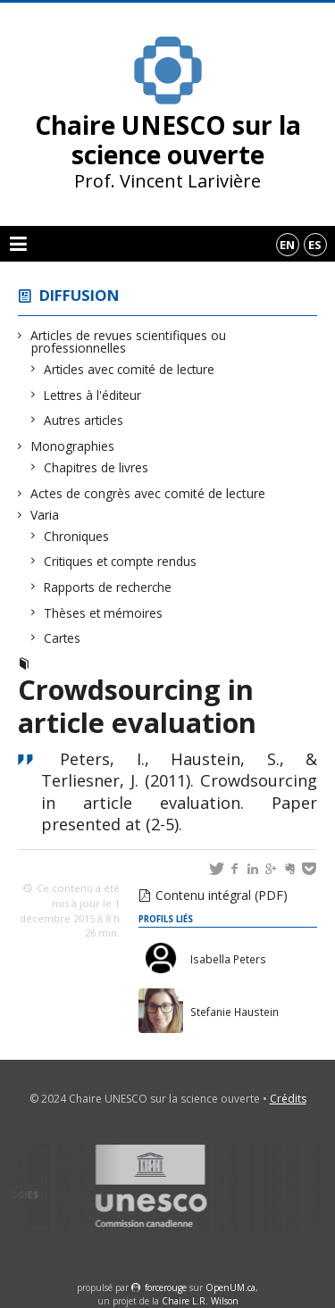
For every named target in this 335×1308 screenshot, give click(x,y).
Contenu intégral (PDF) (221, 895)
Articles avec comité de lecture (129, 369)
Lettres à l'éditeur (93, 395)
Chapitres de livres (96, 467)
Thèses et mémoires (104, 612)
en (287, 245)
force (166, 1287)
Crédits (288, 1098)
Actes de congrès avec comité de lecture (148, 493)
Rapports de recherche (108, 587)
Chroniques (77, 536)
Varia (45, 514)
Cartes (62, 637)
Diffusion (79, 295)
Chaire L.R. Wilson (200, 1301)
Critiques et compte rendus (121, 561)
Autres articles (84, 420)
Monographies (72, 445)
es (315, 245)
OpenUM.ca (230, 1287)
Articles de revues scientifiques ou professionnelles (128, 341)
